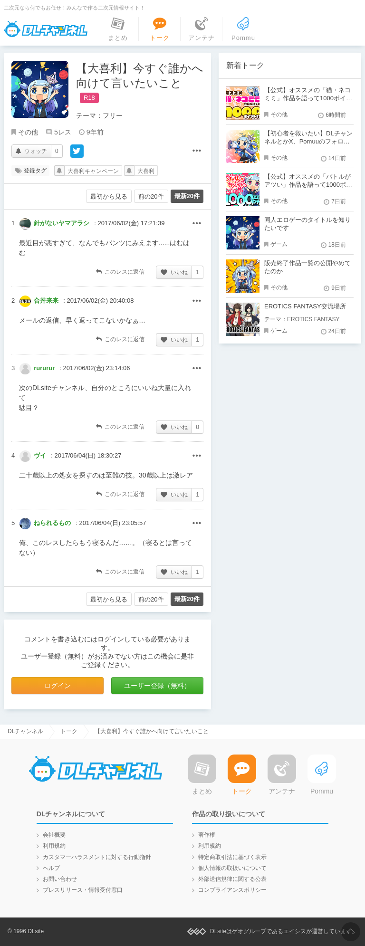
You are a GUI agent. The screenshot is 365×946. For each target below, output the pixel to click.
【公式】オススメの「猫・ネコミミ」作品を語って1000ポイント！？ (308, 98)
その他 (28, 132)
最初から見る (108, 196)
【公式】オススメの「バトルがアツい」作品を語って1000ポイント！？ (308, 184)
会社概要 (54, 834)
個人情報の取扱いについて (232, 868)
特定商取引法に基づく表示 (232, 857)
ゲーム (279, 244)
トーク (68, 731)
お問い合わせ (60, 879)
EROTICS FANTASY (313, 319)
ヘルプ (51, 868)
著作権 (206, 834)
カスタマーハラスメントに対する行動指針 (97, 857)
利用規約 (54, 845)
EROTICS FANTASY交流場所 (305, 306)
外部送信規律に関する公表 (232, 879)
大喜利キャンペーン (93, 171)
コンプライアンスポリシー (232, 890)
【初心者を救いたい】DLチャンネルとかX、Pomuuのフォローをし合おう (308, 141)
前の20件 (150, 196)
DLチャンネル (45, 29)
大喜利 (145, 171)
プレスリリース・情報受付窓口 (83, 890)
